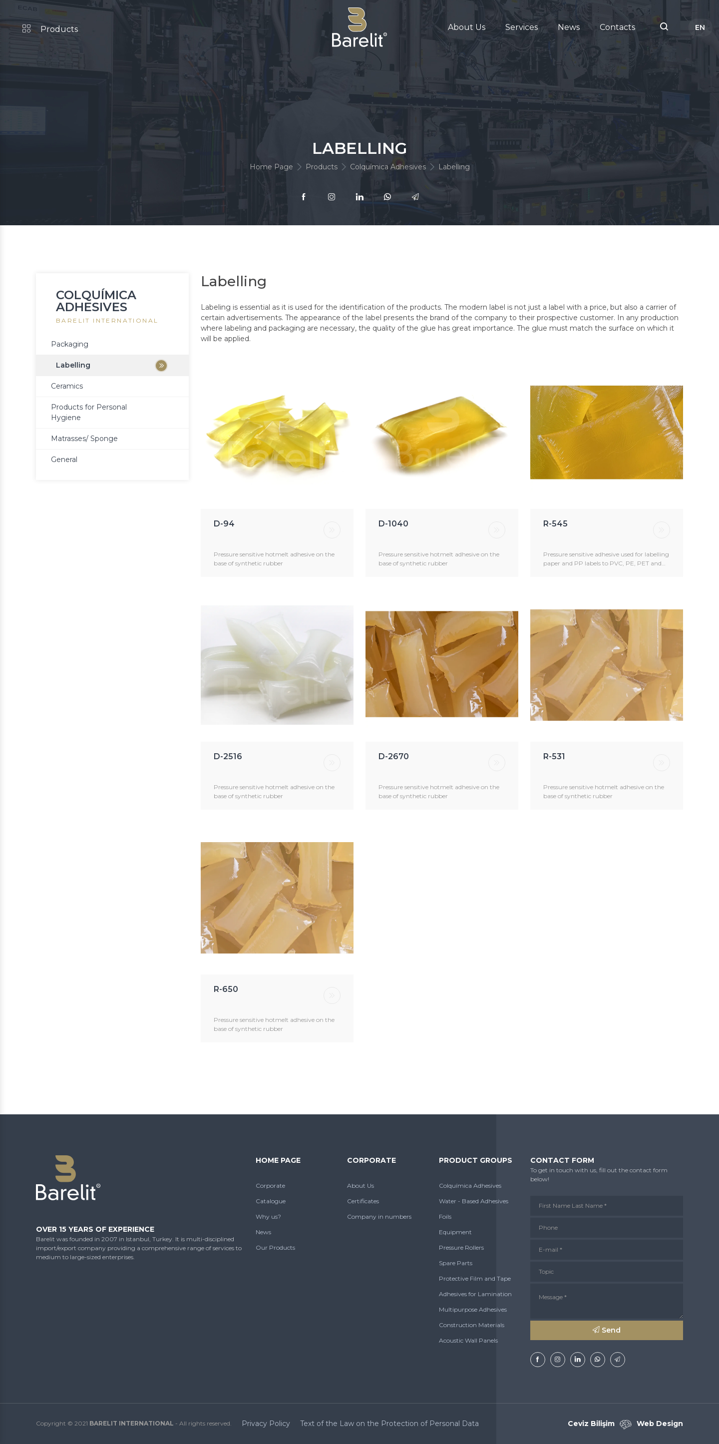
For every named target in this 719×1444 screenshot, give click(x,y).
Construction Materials (471, 1325)
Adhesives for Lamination (475, 1294)
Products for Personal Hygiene (89, 412)
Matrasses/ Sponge (84, 438)
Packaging (69, 344)
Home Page (271, 166)
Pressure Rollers (461, 1247)
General (64, 459)
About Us (466, 27)
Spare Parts (455, 1263)
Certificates (363, 1201)
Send (607, 1330)
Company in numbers (379, 1216)
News (569, 27)
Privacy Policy (266, 1423)
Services (521, 27)
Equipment (455, 1232)
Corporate (270, 1185)
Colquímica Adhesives (388, 166)
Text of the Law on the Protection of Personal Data (389, 1423)
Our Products (275, 1247)
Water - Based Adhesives (473, 1201)
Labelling (73, 365)
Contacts (617, 27)
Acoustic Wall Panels (468, 1340)
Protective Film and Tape (475, 1278)
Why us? (268, 1216)
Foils (445, 1216)
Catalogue (271, 1201)
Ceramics (67, 386)
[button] (664, 27)
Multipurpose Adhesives (473, 1309)
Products (50, 29)
